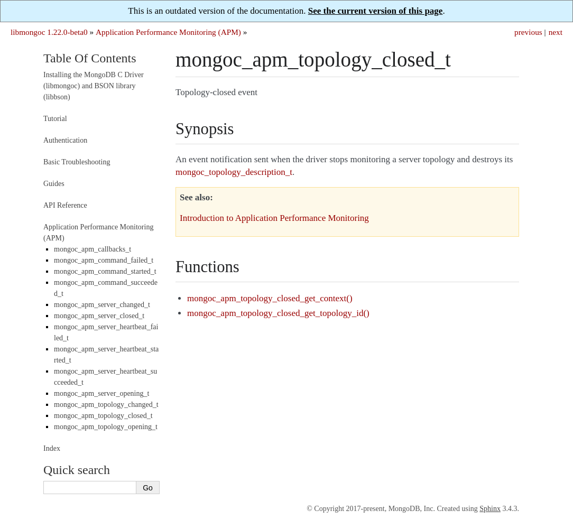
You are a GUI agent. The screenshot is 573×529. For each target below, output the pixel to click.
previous (528, 31)
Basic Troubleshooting (76, 162)
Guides (53, 184)
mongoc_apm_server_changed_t (102, 305)
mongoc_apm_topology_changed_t (106, 405)
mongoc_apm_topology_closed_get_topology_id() (278, 313)
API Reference (65, 205)
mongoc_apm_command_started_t (105, 271)
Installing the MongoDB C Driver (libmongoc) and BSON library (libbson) (93, 86)
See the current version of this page (375, 11)
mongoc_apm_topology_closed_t (103, 416)
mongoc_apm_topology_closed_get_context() (270, 298)
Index (51, 448)
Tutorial (55, 119)
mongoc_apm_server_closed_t (99, 316)
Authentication (65, 140)
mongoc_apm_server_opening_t (101, 393)
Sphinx (490, 509)
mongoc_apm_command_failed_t (103, 260)
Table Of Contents (89, 58)
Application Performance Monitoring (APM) (168, 31)
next (555, 31)
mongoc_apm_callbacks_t (92, 249)
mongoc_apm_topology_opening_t (106, 427)
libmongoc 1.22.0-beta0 (49, 31)
